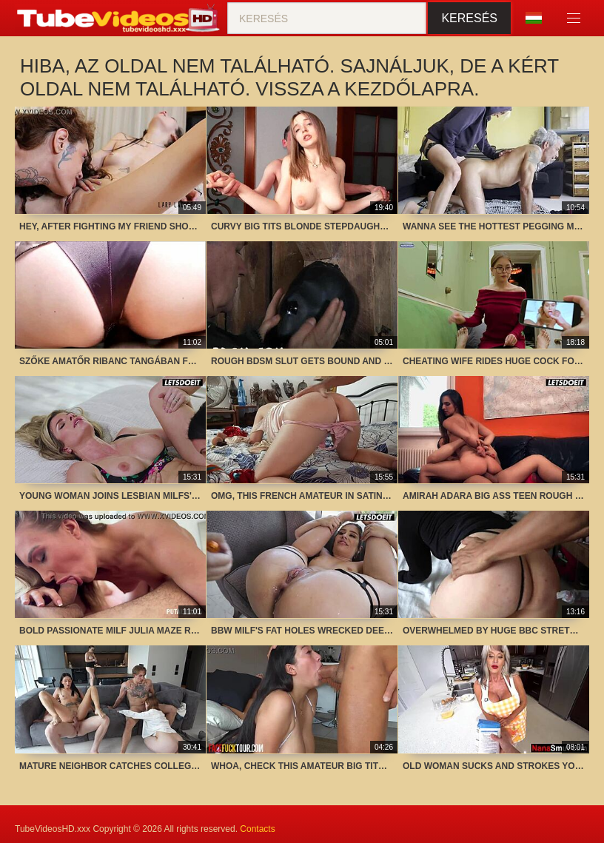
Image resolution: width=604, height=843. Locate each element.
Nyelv (534, 18)
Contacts (257, 829)
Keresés (469, 18)
